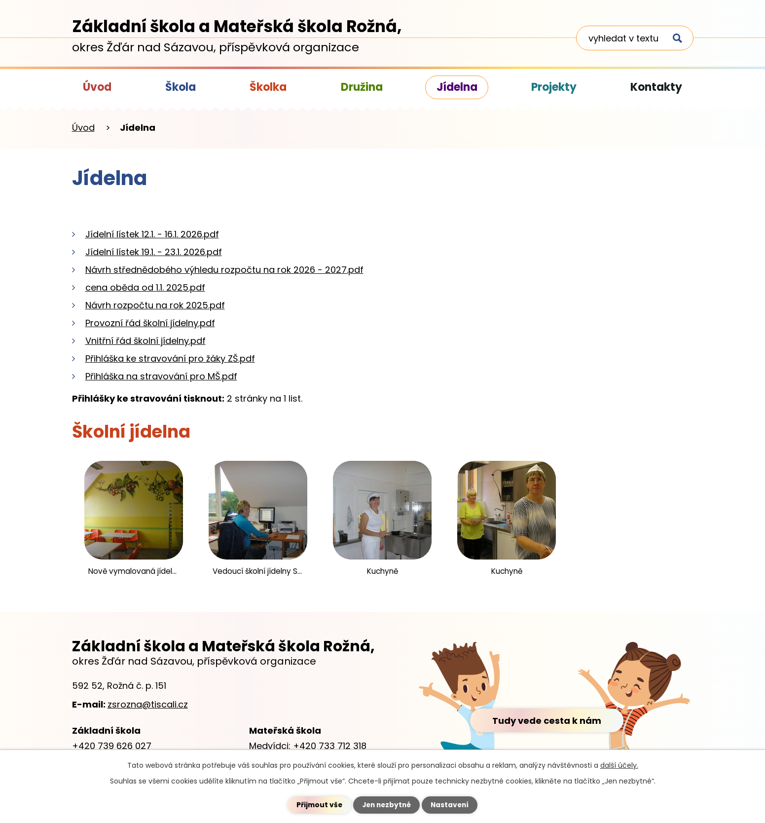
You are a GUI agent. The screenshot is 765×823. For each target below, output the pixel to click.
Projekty (554, 87)
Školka (268, 87)
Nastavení (452, 805)
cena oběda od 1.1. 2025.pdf (145, 287)
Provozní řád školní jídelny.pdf (150, 323)
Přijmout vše (317, 805)
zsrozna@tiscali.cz (148, 704)
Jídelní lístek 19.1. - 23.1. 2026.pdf (153, 252)
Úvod (97, 87)
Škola (180, 87)
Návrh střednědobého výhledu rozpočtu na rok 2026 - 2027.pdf (224, 269)
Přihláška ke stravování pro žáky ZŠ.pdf (170, 358)
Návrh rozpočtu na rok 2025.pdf (155, 305)
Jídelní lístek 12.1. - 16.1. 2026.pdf (152, 234)
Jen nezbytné (386, 805)
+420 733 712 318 (329, 746)
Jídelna (457, 87)
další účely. (619, 765)
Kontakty (656, 87)
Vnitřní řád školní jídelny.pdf (145, 341)
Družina (362, 87)
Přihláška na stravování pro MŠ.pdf (161, 376)
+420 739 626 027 (111, 746)
